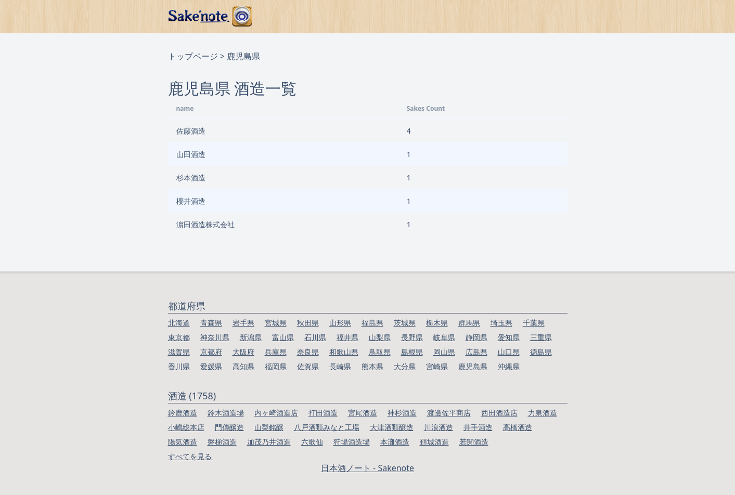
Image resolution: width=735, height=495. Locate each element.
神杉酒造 (402, 413)
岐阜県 (444, 337)
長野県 (412, 337)
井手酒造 (478, 427)
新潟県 (251, 337)
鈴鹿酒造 (182, 413)
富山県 (283, 337)
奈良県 (308, 352)
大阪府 (243, 352)
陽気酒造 (182, 442)
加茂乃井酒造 (269, 442)
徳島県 (541, 352)
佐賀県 (308, 366)
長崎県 (340, 366)
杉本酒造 (190, 178)
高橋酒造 (517, 427)
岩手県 (243, 323)
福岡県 (276, 366)
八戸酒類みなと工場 (326, 427)
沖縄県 (509, 366)
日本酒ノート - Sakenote (367, 468)
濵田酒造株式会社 (205, 224)
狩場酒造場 (351, 442)
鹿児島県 (472, 366)
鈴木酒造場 (226, 413)
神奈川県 (214, 337)
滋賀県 (179, 352)
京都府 (211, 352)
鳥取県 (380, 352)
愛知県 (509, 337)
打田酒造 (323, 413)
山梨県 (380, 337)
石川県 (315, 337)
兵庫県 (276, 352)
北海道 (179, 323)
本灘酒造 (394, 442)
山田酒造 (190, 154)
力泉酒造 (542, 413)
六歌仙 (312, 442)
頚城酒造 (434, 442)
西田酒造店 (499, 413)
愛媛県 (211, 366)
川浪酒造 (438, 427)
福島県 (372, 323)
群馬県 (469, 323)
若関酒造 (473, 442)
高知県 (243, 366)
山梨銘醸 (268, 427)
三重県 (541, 337)
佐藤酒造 (190, 131)
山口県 (509, 352)
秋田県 (308, 323)
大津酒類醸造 (392, 427)
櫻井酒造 (190, 201)
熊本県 (372, 366)
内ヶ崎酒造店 (276, 413)
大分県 (405, 366)
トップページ (193, 56)
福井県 (347, 337)
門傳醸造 (229, 427)
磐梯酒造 (222, 442)
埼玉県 (501, 323)
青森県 (211, 323)
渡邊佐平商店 (449, 413)
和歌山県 (343, 352)
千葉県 (534, 323)
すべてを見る (191, 456)
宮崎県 (437, 366)
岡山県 (444, 352)
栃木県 (437, 323)
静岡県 (476, 337)
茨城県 (405, 323)
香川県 (179, 366)
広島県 (476, 352)
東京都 (179, 337)
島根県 (412, 352)
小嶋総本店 (186, 427)
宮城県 (276, 323)
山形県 (340, 323)
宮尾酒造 (362, 413)
